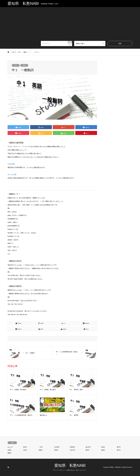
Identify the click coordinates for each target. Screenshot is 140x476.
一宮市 (41, 447)
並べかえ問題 (12, 174)
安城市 (9, 450)
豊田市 (87, 450)
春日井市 (88, 447)
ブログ (13, 52)
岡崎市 (41, 450)
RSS (8, 467)
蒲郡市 (103, 450)
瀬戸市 (119, 447)
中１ (15, 65)
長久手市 (72, 450)
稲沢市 (25, 447)
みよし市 (10, 447)
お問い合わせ (70, 470)
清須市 (103, 447)
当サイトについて (81, 470)
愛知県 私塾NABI (70, 465)
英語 (24, 65)
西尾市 (56, 450)
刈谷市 (25, 450)
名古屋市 (56, 447)
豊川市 (119, 450)
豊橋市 (9, 453)
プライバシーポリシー (59, 470)
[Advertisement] (70, 25)
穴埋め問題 (11, 164)
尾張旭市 (72, 447)
